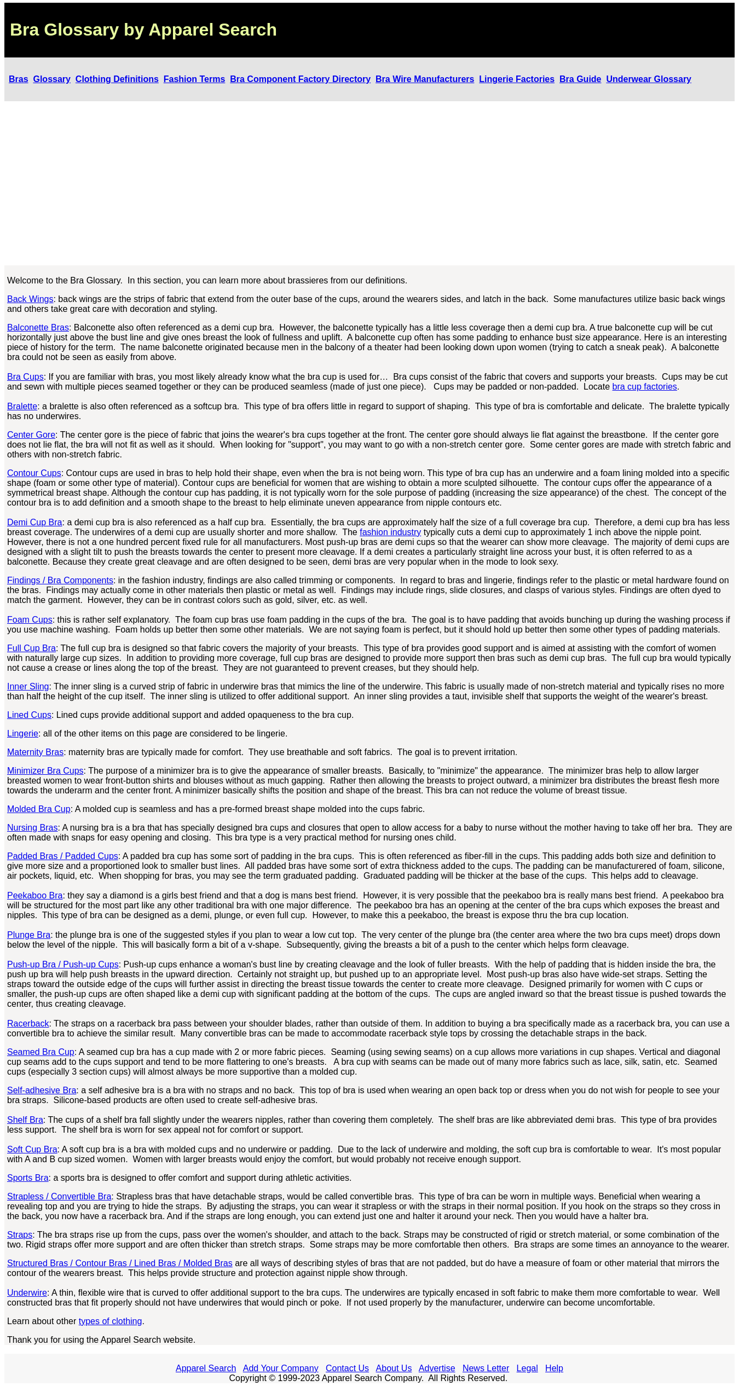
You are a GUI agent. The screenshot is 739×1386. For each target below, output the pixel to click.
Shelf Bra (25, 1119)
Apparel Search (206, 1368)
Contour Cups (34, 473)
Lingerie (22, 733)
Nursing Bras (32, 827)
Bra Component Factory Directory (300, 79)
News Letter (486, 1368)
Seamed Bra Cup (40, 1052)
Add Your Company (281, 1368)
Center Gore (31, 434)
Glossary (51, 79)
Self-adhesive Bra (41, 1090)
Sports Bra (28, 1177)
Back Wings (30, 299)
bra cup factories (645, 386)
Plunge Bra (28, 935)
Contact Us (347, 1368)
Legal (527, 1368)
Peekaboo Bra (34, 895)
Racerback (28, 1023)
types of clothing (110, 1321)
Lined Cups (29, 715)
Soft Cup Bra (32, 1149)
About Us (394, 1368)
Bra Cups (25, 376)
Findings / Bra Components (60, 580)
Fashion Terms (195, 79)
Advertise (437, 1368)
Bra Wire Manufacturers (425, 79)
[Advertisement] (369, 183)
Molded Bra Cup (39, 809)
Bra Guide (580, 79)
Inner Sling (28, 686)
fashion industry (390, 532)
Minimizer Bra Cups (45, 770)
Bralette (22, 406)
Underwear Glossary (648, 79)
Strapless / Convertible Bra (59, 1196)
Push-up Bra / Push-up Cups (63, 964)
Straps (19, 1234)
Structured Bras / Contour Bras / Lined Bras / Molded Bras (120, 1263)
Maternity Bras (35, 752)
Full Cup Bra (31, 648)
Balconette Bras (38, 327)
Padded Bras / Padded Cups (62, 856)
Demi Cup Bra (34, 522)
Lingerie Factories (517, 79)
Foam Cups (30, 619)
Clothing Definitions (117, 79)
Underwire (27, 1292)
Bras (18, 79)
